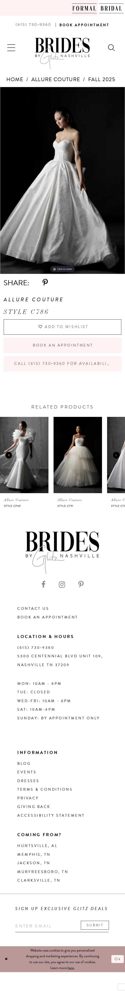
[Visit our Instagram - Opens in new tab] (62, 585)
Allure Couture (55, 79)
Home (14, 79)
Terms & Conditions (45, 790)
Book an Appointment (62, 345)
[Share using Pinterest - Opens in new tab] (45, 282)
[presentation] (24, 455)
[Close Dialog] (6, 960)
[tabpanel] (62, 180)
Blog (24, 764)
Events (26, 772)
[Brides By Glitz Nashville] (62, 53)
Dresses (28, 781)
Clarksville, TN (39, 881)
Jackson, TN (33, 863)
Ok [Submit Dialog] (118, 960)
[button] (11, 47)
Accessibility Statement (51, 816)
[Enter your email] (62, 927)
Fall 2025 (101, 79)
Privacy (28, 798)
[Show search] (112, 47)
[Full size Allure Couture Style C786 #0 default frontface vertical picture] (62, 180)
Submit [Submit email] (96, 925)
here (71, 968)
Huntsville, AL (37, 846)
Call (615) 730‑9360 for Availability (64, 364)
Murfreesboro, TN (42, 872)
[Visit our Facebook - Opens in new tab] (43, 585)
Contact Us (33, 609)
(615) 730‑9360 (35, 648)
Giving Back (33, 807)
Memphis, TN (34, 855)
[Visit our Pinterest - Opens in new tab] (81, 585)
